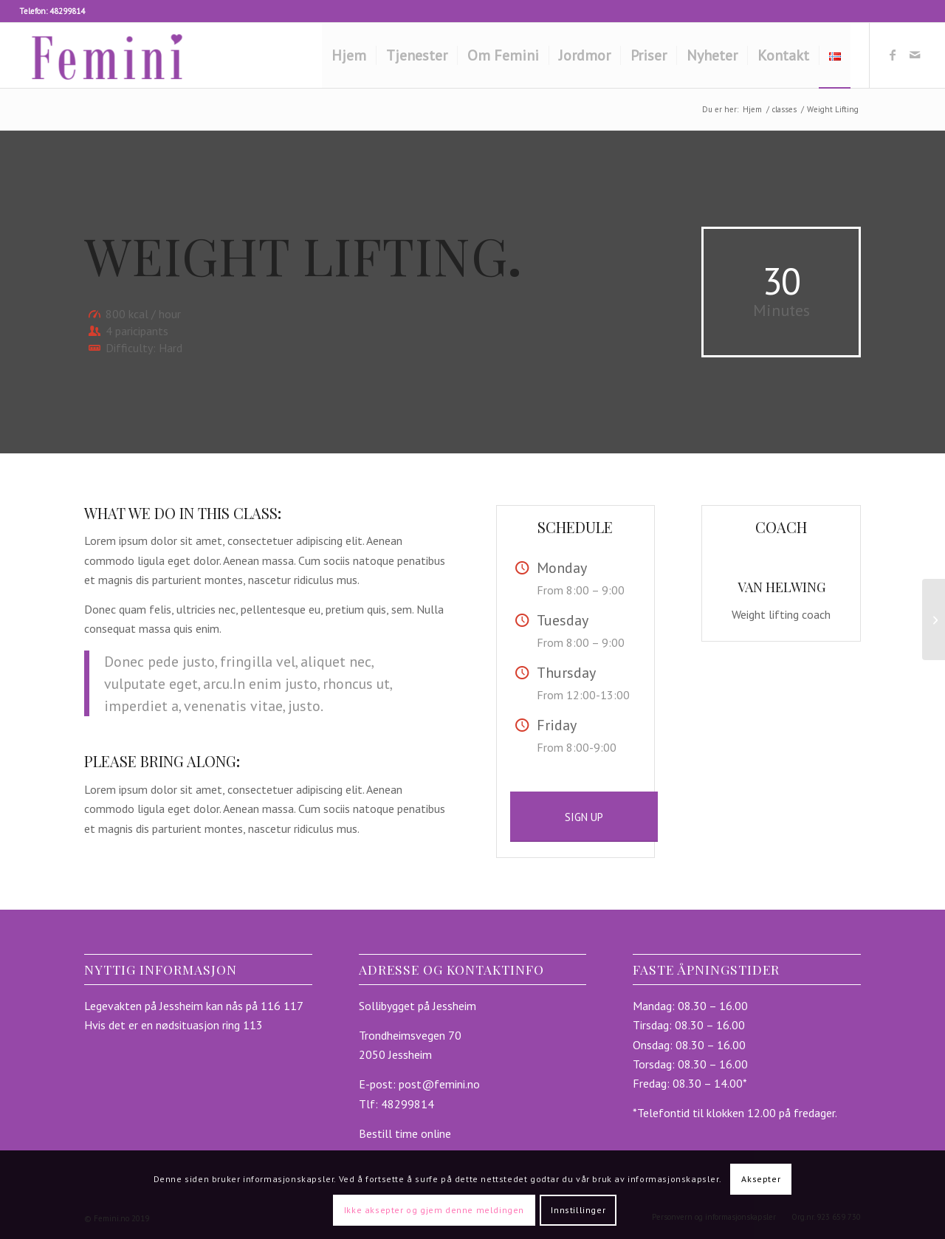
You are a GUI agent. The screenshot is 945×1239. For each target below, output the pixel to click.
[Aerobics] (933, 619)
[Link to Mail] (915, 55)
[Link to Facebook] (893, 55)
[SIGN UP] (584, 817)
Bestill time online (405, 1133)
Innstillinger (578, 1209)
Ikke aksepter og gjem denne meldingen (434, 1209)
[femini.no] (107, 55)
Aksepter (760, 1178)
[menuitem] (349, 55)
